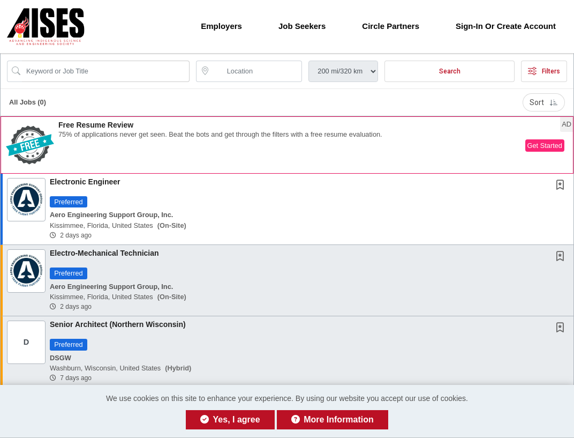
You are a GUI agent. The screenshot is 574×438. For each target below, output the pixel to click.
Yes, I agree (230, 419)
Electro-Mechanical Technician (104, 253)
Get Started (544, 146)
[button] (287, 145)
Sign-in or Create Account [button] (506, 26)
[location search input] (257, 71)
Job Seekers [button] (302, 26)
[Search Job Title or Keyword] (106, 71)
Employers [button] (221, 26)
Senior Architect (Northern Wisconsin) (118, 324)
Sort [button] (544, 102)
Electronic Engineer (85, 181)
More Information (332, 419)
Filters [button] (544, 71)
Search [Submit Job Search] (449, 71)
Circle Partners (390, 26)
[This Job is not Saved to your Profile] (562, 186)
